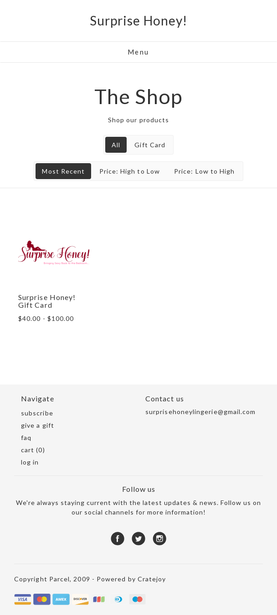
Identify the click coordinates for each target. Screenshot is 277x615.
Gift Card (149, 145)
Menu (138, 52)
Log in (30, 462)
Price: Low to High (204, 171)
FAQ (26, 437)
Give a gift (37, 425)
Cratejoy (152, 579)
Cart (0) (33, 450)
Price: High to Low (129, 171)
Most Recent (63, 171)
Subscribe (37, 413)
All (116, 145)
